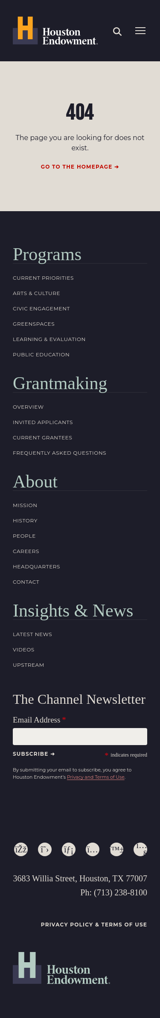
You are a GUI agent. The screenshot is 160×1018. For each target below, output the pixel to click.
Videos (24, 649)
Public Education (41, 354)
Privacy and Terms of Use (96, 777)
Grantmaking (60, 383)
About (35, 481)
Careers (26, 551)
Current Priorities (43, 278)
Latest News (32, 634)
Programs (47, 254)
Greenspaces (34, 324)
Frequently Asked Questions (59, 453)
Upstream (28, 665)
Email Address (36, 720)
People (24, 536)
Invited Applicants (43, 422)
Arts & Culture (36, 293)
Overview (28, 407)
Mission (25, 505)
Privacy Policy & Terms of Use (94, 924)
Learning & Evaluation (49, 339)
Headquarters (36, 566)
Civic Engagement (41, 308)
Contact (26, 582)
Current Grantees (42, 437)
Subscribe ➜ (34, 753)
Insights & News (73, 610)
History (25, 520)
